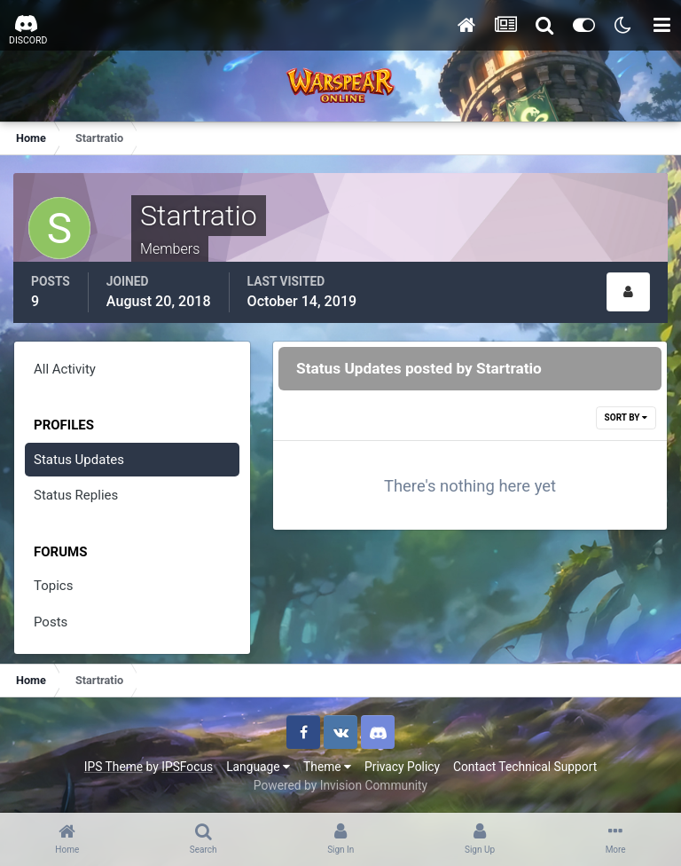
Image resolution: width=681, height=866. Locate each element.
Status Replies (76, 495)
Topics (53, 586)
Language (258, 767)
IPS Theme (113, 767)
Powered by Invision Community (340, 785)
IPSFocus (187, 767)
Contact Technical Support (525, 767)
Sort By (626, 417)
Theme (327, 767)
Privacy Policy (402, 767)
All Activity (65, 369)
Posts (50, 622)
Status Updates (79, 460)
